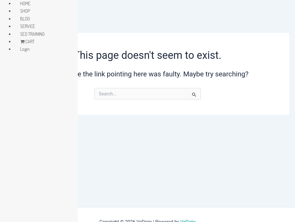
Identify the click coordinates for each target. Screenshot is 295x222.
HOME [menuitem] (25, 3)
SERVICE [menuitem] (27, 26)
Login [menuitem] (25, 49)
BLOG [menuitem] (25, 19)
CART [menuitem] (27, 41)
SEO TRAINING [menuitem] (32, 34)
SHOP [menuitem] (25, 11)
